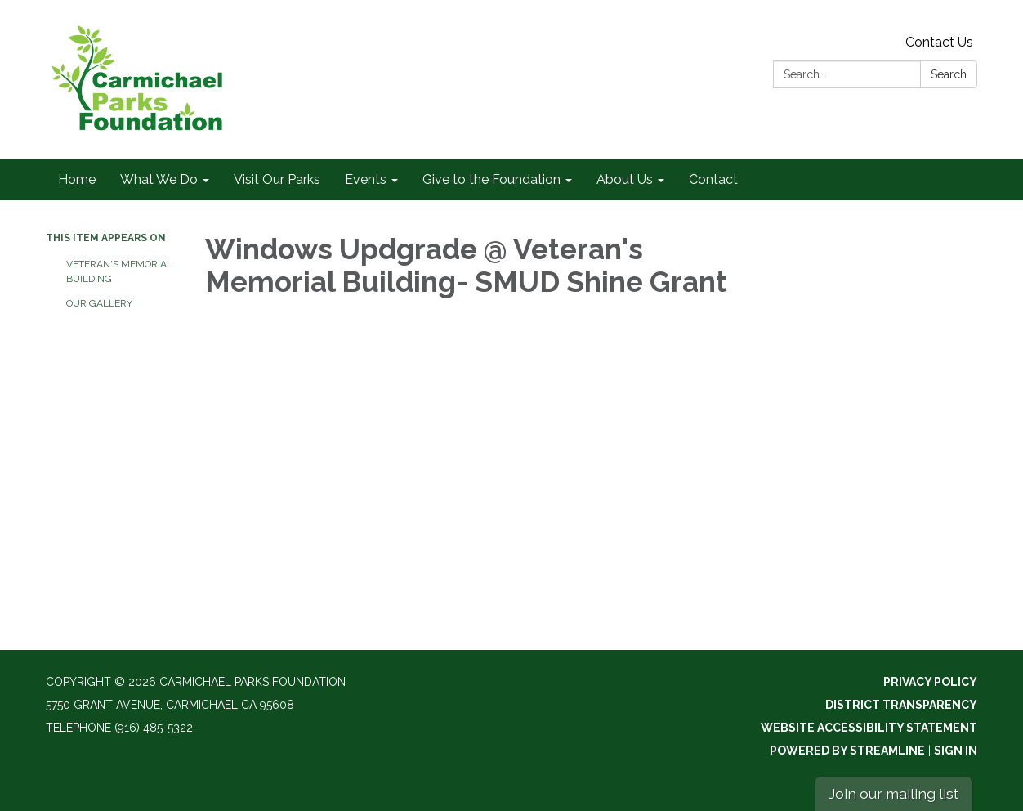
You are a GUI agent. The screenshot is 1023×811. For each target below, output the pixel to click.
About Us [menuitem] (624, 179)
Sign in (955, 750)
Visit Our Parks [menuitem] (277, 179)
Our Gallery (99, 303)
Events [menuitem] (365, 179)
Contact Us (939, 42)
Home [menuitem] (77, 179)
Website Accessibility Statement (869, 727)
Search (949, 74)
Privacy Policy (930, 681)
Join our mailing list (893, 793)
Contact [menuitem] (713, 179)
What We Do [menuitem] (159, 179)
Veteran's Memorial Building (119, 271)
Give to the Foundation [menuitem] (491, 179)
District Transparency (901, 704)
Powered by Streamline (847, 750)
